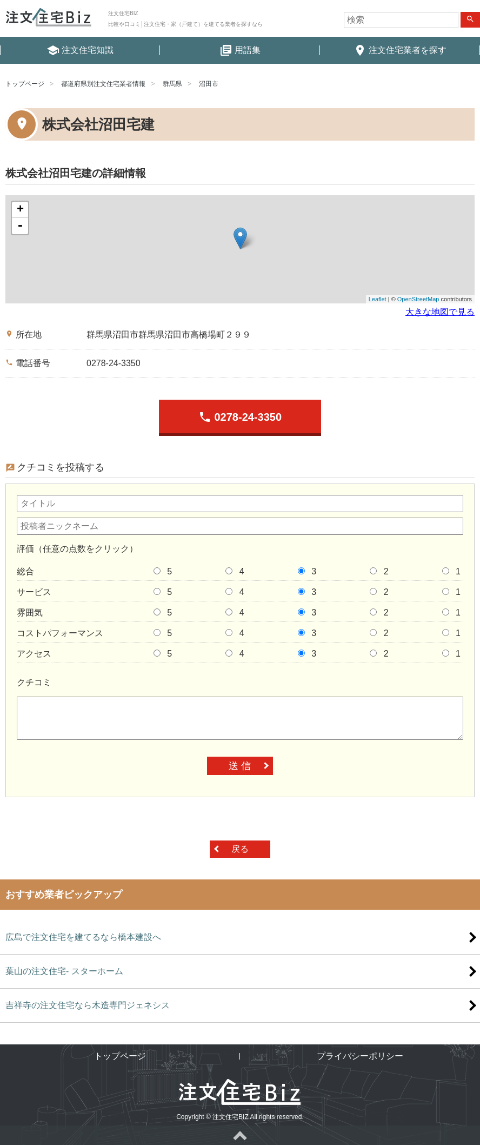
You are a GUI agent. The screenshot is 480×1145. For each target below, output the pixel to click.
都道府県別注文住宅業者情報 (103, 84)
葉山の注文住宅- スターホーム (64, 971)
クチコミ (34, 682)
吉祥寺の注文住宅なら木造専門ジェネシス (87, 1005)
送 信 (240, 765)
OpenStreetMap (418, 299)
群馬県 (172, 84)
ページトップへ (240, 1135)
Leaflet (377, 299)
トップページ (24, 84)
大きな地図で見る (440, 311)
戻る (240, 848)
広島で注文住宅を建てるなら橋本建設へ (83, 937)
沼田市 (208, 84)
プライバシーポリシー (360, 1056)
